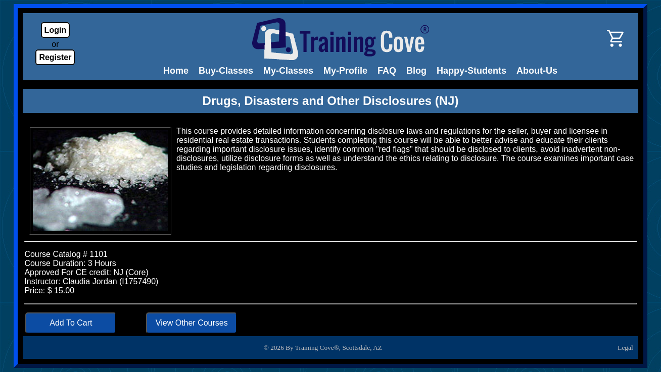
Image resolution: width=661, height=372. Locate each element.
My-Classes (288, 71)
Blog (416, 71)
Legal (625, 347)
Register (55, 57)
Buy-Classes (226, 71)
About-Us (536, 71)
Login (55, 30)
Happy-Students (471, 71)
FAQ (386, 71)
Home (175, 71)
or (55, 44)
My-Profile (345, 71)
